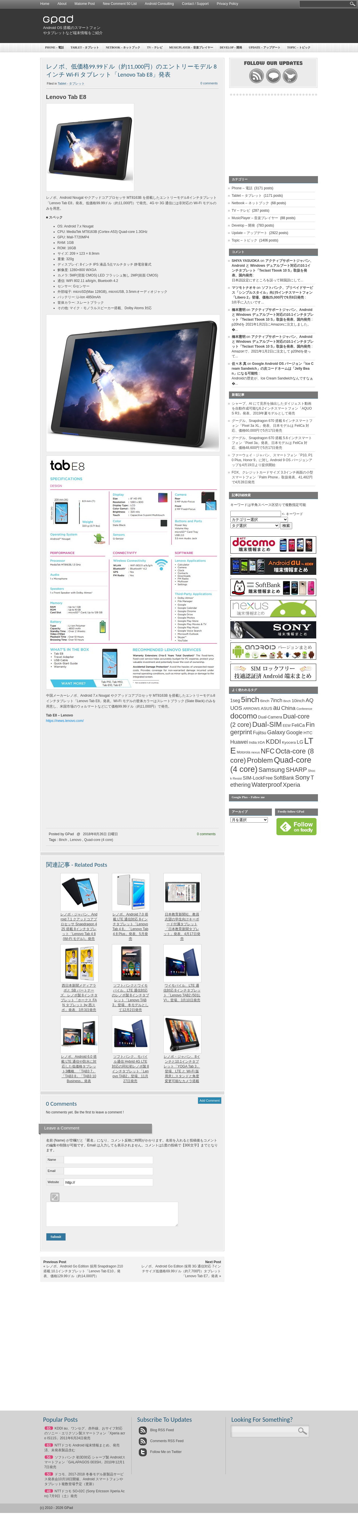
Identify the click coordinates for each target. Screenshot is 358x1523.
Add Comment (209, 1100)
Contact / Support (195, 4)
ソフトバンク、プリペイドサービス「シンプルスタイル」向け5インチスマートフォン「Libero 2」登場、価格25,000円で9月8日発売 (272, 292)
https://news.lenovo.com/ (65, 721)
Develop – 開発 (231, 47)
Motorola (243, 752)
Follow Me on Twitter (160, 1456)
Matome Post (85, 4)
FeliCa (298, 725)
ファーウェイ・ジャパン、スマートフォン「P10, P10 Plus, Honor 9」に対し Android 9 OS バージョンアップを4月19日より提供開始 (272, 460)
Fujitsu (259, 732)
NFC (267, 751)
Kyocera (289, 742)
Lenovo (75, 840)
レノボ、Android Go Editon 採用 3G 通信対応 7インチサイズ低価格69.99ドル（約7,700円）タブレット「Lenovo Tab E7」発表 (181, 1275)
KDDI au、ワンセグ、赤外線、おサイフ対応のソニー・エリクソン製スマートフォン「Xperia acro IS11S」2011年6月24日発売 (84, 1437)
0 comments (209, 83)
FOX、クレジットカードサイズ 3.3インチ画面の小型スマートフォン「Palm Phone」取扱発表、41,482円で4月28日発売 (272, 477)
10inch (298, 700)
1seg (235, 700)
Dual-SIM (267, 724)
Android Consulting (159, 4)
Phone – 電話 (54, 47)
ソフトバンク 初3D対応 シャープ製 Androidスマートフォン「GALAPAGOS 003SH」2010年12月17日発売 (84, 1466)
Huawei (239, 742)
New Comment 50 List (120, 4)
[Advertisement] (212, 26)
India (253, 742)
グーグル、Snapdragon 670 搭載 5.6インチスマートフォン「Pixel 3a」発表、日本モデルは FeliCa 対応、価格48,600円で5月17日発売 (272, 443)
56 (49, 1462)
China (288, 708)
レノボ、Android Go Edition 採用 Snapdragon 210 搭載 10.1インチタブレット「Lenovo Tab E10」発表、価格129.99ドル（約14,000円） (83, 1275)
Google (294, 732)
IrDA (261, 743)
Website (53, 1182)
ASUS (266, 708)
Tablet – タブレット (85, 47)
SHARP (296, 769)
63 (49, 1450)
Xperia (291, 784)
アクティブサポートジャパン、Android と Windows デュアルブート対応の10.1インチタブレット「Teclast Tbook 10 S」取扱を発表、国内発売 (273, 315)
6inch (264, 701)
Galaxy (276, 732)
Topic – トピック (298, 47)
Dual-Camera (270, 717)
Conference (304, 708)
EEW (287, 726)
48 (49, 1495)
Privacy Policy (227, 4)
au (276, 707)
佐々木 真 (239, 364)
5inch (250, 699)
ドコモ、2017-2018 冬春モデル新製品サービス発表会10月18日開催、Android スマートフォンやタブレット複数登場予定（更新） (84, 1483)
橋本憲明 (239, 310)
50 (49, 1479)
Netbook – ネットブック (123, 47)
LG (300, 742)
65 (49, 1433)
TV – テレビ (155, 47)
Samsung (271, 769)
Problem (260, 760)
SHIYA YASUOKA (246, 261)
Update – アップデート (264, 47)
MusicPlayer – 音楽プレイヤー (191, 47)
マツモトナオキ (244, 288)
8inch (63, 840)
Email (52, 1171)
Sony (302, 777)
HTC (308, 732)
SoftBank (284, 778)
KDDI (273, 741)
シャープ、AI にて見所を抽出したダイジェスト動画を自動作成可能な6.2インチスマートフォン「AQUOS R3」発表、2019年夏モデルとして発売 (272, 408)
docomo (243, 716)
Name (52, 1159)
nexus (255, 752)
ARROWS (251, 708)
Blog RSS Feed (156, 1434)
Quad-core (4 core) (98, 840)
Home (45, 4)
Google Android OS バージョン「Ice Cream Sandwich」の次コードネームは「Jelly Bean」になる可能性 (273, 368)
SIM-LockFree (257, 778)
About (62, 4)
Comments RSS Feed (161, 1445)
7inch (276, 700)
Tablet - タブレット (71, 83)
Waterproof (267, 784)
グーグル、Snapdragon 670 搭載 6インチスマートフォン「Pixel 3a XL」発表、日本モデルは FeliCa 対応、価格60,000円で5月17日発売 (272, 426)
